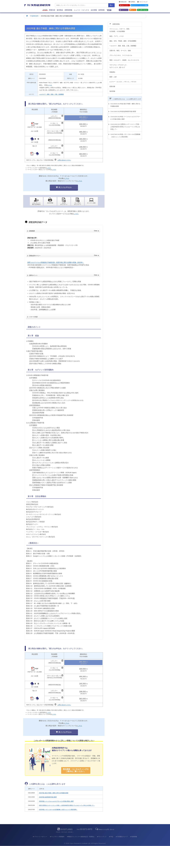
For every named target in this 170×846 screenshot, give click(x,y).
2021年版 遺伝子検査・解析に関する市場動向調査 (53, 793)
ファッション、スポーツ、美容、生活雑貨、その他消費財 (120, 29)
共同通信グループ (122, 836)
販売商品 (60, 10)
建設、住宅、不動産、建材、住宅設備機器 (123, 40)
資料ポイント (64, 274)
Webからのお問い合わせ (104, 829)
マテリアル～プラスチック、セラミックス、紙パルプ (119, 65)
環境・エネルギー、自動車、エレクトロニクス (124, 59)
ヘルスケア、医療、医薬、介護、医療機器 (51, 94)
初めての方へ (124, 5)
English (123, 2)
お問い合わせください (64, 160)
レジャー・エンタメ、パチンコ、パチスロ (123, 80)
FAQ (111, 836)
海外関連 (112, 90)
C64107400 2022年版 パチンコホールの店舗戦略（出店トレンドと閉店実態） (125, 134)
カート (133, 10)
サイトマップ (142, 2)
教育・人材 (113, 75)
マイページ (124, 10)
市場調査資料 (34, 16)
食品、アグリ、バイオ (117, 35)
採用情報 (101, 10)
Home (45, 10)
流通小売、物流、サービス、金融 (120, 49)
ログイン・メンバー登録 (139, 5)
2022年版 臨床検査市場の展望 (48, 797)
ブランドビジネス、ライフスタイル (121, 54)
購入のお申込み (64, 187)
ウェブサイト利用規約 (57, 836)
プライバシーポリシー (40, 836)
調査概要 (64, 230)
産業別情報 (68, 10)
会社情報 (94, 10)
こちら (50, 85)
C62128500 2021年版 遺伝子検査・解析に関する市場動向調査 (125, 104)
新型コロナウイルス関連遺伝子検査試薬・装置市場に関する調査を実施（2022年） (55, 262)
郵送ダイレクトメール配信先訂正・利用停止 (80, 836)
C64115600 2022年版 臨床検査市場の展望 (123, 110)
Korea (132, 2)
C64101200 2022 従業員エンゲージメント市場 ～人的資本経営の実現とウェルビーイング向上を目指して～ (125, 125)
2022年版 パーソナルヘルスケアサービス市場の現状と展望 (56, 801)
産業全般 (112, 85)
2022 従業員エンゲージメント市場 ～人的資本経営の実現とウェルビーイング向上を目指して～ (67, 805)
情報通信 (112, 71)
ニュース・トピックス (81, 10)
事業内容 (52, 10)
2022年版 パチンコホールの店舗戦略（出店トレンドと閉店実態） (58, 809)
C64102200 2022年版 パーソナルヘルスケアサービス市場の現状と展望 (125, 116)
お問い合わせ (142, 10)
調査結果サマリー (64, 255)
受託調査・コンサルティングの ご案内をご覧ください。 (76, 770)
